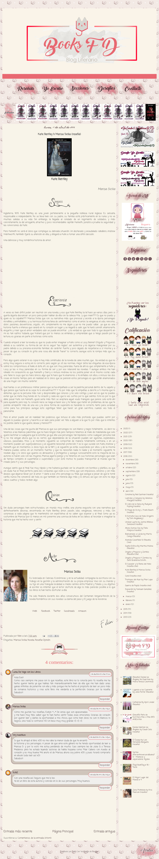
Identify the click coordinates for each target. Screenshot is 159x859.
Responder (105, 699)
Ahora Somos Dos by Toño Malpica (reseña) (136, 529)
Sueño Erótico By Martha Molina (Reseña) (139, 547)
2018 (125, 448)
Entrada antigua (104, 831)
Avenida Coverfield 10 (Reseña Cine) (138, 541)
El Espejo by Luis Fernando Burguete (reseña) (141, 742)
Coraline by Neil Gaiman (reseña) (139, 494)
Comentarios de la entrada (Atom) (34, 838)
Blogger (95, 851)
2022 (125, 432)
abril (128, 491)
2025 (125, 428)
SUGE (15, 772)
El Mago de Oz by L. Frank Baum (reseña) (139, 511)
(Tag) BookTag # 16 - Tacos (141, 766)
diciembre (130, 459)
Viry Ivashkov (19, 735)
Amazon (82, 611)
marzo (129, 596)
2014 (125, 613)
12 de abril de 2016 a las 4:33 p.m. (100, 709)
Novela (31, 640)
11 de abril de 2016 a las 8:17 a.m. (100, 674)
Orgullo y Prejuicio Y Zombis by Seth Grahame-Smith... (138, 559)
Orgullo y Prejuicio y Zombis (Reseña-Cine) (137, 553)
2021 (125, 436)
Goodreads (69, 611)
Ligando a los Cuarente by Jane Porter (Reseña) (143, 691)
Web (34, 611)
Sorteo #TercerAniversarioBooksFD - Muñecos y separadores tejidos (144, 756)
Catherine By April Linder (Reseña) (143, 703)
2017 (125, 452)
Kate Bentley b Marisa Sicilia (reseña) (137, 571)
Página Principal (62, 831)
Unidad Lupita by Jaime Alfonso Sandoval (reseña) (139, 523)
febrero (129, 600)
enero (128, 604)
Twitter (57, 611)
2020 (126, 440)
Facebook (45, 611)
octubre (129, 467)
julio (128, 479)
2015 (125, 609)
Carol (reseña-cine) (133, 576)
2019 (125, 444)
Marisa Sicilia (20, 640)
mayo (128, 487)
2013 (125, 617)
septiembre (131, 471)
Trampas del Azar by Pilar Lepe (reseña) (138, 580)
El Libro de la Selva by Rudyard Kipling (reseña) (138, 505)
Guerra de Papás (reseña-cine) (138, 585)
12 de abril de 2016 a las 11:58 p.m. (100, 737)
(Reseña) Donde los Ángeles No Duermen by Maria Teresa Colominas (143, 679)
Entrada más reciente (18, 831)
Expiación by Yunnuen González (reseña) (138, 590)
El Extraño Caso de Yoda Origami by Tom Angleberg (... (139, 517)
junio (128, 483)
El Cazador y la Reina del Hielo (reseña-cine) (138, 565)
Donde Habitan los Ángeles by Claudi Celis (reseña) (142, 729)
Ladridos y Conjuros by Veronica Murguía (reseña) (138, 499)
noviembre (130, 463)
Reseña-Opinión (42, 640)
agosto (129, 475)
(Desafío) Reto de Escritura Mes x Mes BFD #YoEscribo (144, 717)
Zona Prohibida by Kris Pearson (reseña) (142, 791)
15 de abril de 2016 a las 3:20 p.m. (100, 775)
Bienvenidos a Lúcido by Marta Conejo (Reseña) (138, 535)
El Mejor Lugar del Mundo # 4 (140, 778)
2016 (125, 456)
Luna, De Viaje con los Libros (27, 672)
